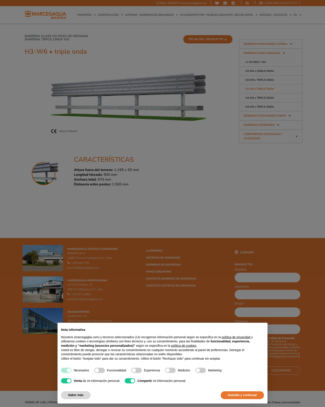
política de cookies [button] (183, 345)
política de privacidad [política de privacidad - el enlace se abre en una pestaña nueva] (236, 337)
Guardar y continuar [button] (242, 395)
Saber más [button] (76, 395)
